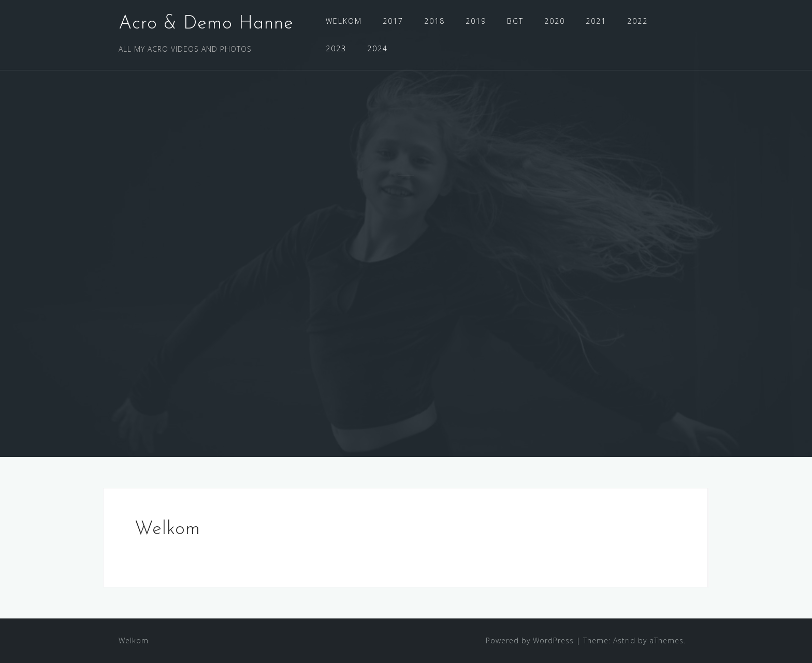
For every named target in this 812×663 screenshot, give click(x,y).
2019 (476, 21)
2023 (336, 48)
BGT (515, 21)
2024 (377, 48)
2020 (554, 21)
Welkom (134, 640)
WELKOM (344, 21)
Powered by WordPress (530, 640)
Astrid (624, 640)
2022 (637, 21)
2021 (596, 21)
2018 (434, 21)
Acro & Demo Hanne (206, 24)
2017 (393, 21)
